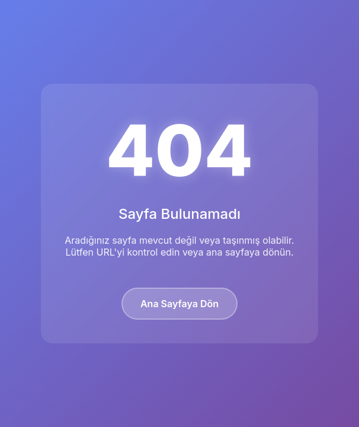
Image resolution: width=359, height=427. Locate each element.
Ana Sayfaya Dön (179, 304)
